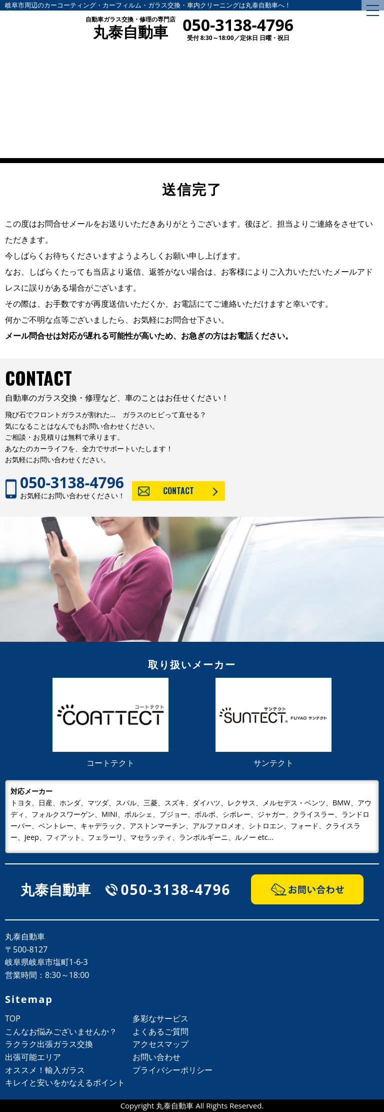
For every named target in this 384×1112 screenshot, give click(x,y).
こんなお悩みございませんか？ (61, 1031)
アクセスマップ (160, 1043)
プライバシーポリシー (172, 1069)
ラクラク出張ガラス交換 (49, 1043)
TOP (12, 1018)
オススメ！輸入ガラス (45, 1069)
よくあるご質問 (160, 1031)
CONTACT (178, 491)
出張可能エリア (33, 1056)
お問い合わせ (156, 1056)
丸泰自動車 (131, 29)
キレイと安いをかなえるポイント (65, 1082)
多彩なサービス (160, 1018)
